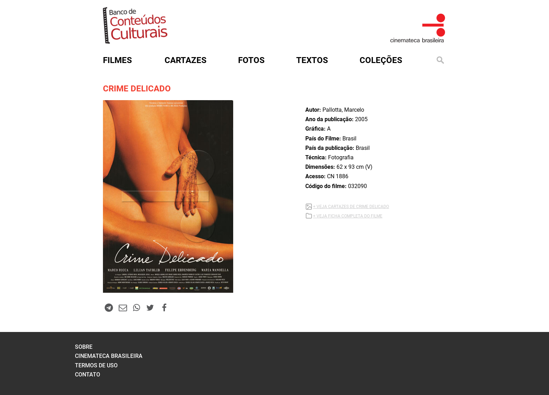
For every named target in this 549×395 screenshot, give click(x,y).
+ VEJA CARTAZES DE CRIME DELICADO (351, 206)
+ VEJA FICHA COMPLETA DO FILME (347, 216)
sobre (83, 347)
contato (87, 374)
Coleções (381, 60)
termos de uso (96, 365)
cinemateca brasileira (109, 356)
